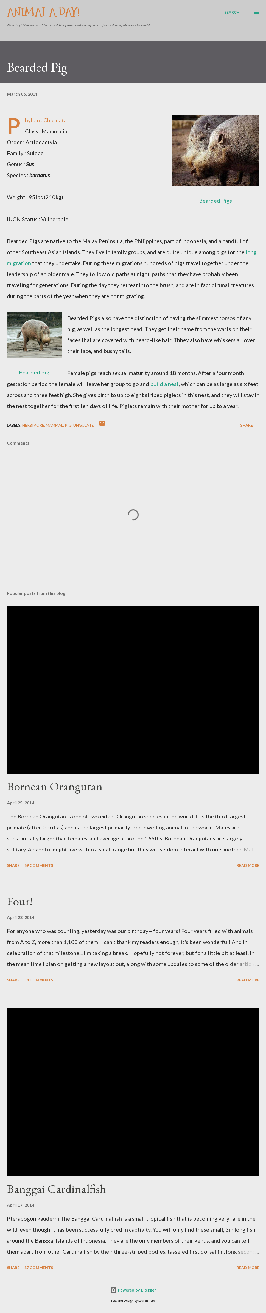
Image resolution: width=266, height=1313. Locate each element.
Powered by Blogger (133, 1290)
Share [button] (246, 425)
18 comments (38, 980)
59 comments (38, 865)
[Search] (232, 12)
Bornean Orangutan (55, 786)
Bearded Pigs (215, 200)
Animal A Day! (43, 12)
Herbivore (33, 425)
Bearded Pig (34, 372)
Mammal (54, 425)
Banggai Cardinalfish (56, 1189)
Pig (68, 425)
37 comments (38, 1267)
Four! (20, 901)
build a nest (164, 384)
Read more (248, 865)
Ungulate (83, 425)
